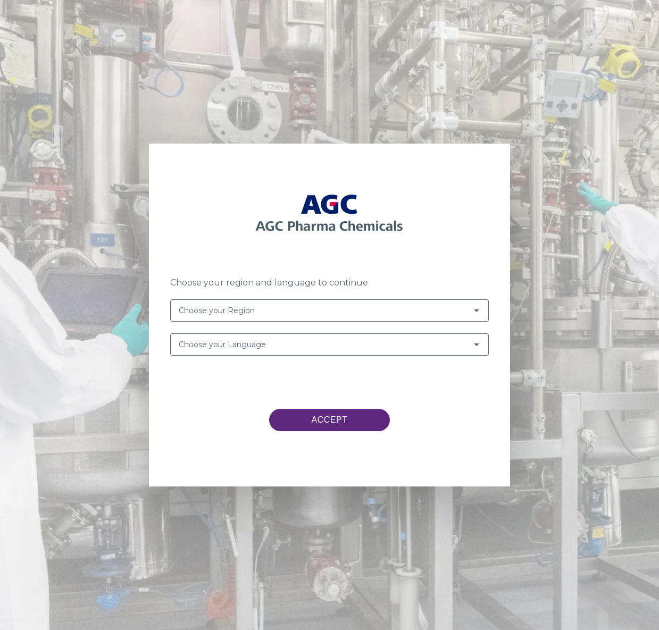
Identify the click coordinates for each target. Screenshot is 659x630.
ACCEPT (330, 419)
